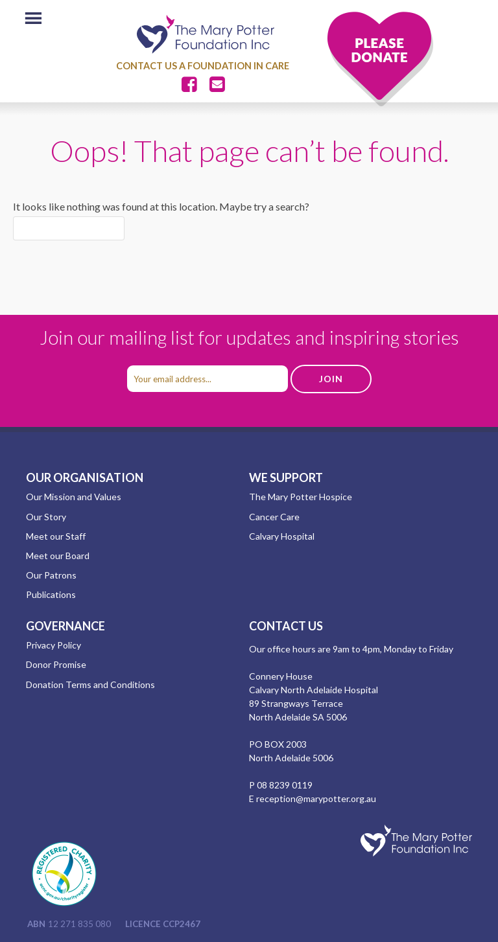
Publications (51, 594)
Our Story (46, 516)
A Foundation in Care (234, 65)
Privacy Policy (53, 644)
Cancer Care (274, 516)
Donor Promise (56, 664)
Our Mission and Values (73, 496)
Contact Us (146, 65)
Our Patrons (51, 574)
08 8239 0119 (285, 784)
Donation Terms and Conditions (90, 684)
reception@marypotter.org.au (316, 798)
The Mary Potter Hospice (300, 496)
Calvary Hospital (281, 536)
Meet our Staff (56, 536)
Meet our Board (57, 555)
